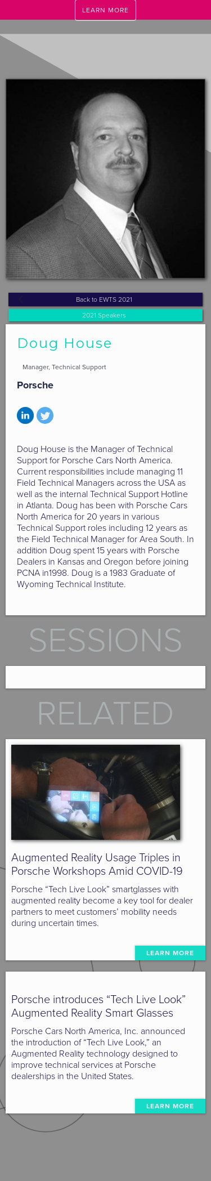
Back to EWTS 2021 (104, 299)
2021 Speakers (104, 315)
